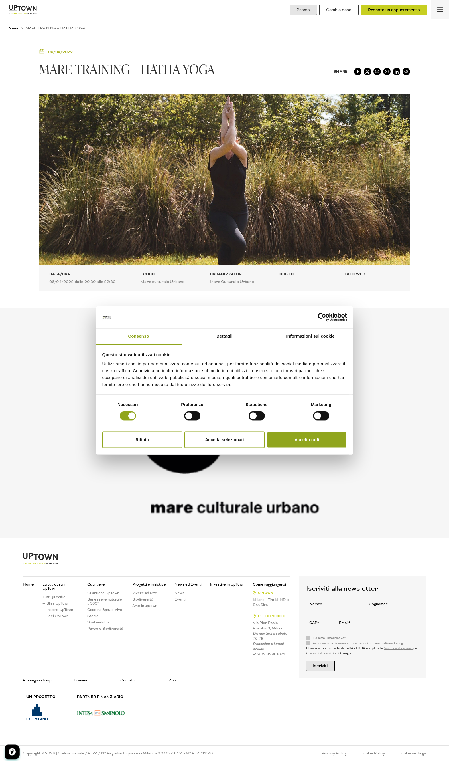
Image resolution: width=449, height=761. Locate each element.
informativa (335, 638)
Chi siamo (80, 680)
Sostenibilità (98, 622)
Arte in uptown (144, 606)
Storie (93, 616)
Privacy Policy (334, 753)
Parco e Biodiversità (105, 629)
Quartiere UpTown (103, 593)
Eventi (180, 599)
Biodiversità (142, 599)
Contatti (127, 680)
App (172, 680)
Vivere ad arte (144, 593)
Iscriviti (320, 666)
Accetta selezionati (224, 439)
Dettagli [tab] (224, 336)
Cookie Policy (373, 753)
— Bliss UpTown (55, 603)
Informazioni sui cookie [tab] (310, 336)
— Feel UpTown (55, 616)
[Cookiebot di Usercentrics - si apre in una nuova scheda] (322, 317)
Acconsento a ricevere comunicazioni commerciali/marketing (358, 643)
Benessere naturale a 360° (104, 601)
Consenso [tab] (138, 336)
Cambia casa (338, 10)
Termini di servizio (322, 653)
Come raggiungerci (269, 584)
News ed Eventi (188, 584)
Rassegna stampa (38, 680)
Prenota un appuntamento (394, 10)
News (14, 28)
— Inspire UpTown (57, 610)
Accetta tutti (306, 439)
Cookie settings (412, 753)
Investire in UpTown (227, 584)
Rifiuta (142, 439)
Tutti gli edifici (54, 597)
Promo (303, 10)
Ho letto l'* (329, 638)
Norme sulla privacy (399, 648)
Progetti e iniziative (149, 584)
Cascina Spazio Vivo (104, 610)
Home (28, 584)
